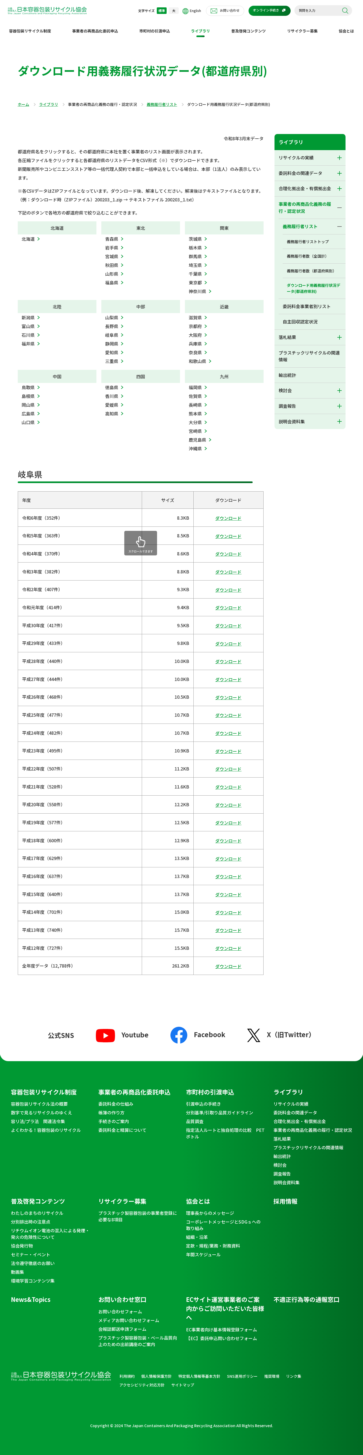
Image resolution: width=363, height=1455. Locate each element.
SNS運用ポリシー (242, 1371)
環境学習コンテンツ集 (33, 1276)
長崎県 (195, 400)
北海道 (28, 234)
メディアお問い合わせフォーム (128, 1316)
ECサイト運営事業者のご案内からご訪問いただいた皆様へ (225, 1303)
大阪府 (195, 330)
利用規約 (127, 1371)
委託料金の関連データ (300, 168)
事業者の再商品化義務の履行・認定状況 (305, 203)
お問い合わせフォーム (120, 1307)
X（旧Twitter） (281, 1030)
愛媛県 (111, 400)
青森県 (111, 234)
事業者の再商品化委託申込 (95, 26)
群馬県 (195, 252)
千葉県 (195, 269)
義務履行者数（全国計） (308, 251)
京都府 (195, 322)
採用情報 (285, 1196)
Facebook (197, 1029)
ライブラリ (200, 26)
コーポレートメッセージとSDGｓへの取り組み (223, 1220)
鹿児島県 (197, 435)
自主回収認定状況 (300, 317)
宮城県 (111, 252)
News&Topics (31, 1294)
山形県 (111, 269)
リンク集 (293, 1371)
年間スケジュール (203, 1250)
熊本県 (195, 409)
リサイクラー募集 (302, 26)
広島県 (28, 409)
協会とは (346, 26)
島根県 (28, 391)
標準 (161, 10)
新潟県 (28, 313)
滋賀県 (195, 313)
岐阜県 (111, 330)
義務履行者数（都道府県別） (312, 266)
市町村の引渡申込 (154, 26)
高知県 (111, 409)
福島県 (111, 278)
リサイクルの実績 (296, 153)
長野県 (111, 322)
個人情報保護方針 (156, 1371)
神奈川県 (197, 287)
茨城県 (195, 234)
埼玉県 (195, 260)
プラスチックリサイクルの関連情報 (309, 352)
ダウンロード (228, 513)
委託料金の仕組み (115, 1099)
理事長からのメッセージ (210, 1208)
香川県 (111, 391)
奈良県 (195, 348)
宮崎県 (195, 426)
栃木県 (195, 243)
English (191, 11)
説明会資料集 (292, 417)
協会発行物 (22, 1241)
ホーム (23, 100)
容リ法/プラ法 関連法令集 (38, 1117)
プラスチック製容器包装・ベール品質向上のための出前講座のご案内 (137, 1336)
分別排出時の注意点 (30, 1217)
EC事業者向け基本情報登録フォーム (221, 1325)
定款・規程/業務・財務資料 (213, 1241)
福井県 (28, 339)
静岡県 (111, 339)
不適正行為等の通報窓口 (306, 1294)
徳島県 (111, 383)
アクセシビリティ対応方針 (142, 1380)
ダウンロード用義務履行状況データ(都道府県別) (313, 284)
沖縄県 (195, 444)
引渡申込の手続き (203, 1099)
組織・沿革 (197, 1232)
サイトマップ (182, 1380)
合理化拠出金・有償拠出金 (305, 184)
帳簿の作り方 (111, 1108)
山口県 (28, 418)
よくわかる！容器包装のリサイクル (46, 1125)
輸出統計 (287, 370)
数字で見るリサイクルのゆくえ (41, 1108)
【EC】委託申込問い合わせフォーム (221, 1334)
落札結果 (287, 332)
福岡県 (195, 383)
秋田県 (111, 260)
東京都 (195, 278)
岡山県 (28, 400)
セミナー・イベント (30, 1250)
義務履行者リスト (162, 100)
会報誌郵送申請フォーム (122, 1324)
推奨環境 (271, 1371)
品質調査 (194, 1117)
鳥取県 (28, 383)
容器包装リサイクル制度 (30, 26)
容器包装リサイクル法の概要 (39, 1099)
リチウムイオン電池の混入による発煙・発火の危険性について (50, 1229)
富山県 (28, 322)
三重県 (111, 356)
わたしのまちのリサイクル (37, 1208)
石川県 (28, 330)
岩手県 (111, 243)
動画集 (17, 1267)
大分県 (195, 418)
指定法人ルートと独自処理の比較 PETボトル (225, 1128)
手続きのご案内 (113, 1117)
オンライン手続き (266, 10)
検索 (345, 10)
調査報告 (287, 401)
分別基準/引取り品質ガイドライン (219, 1108)
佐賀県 (195, 391)
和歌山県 (197, 356)
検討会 (285, 386)
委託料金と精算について (122, 1125)
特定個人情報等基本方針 (199, 1371)
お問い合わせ (230, 10)
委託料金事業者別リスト (307, 302)
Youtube (122, 1030)
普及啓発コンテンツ (248, 26)
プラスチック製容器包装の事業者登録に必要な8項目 (137, 1211)
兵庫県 (195, 339)
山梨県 (111, 313)
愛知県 (111, 348)
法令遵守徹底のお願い (33, 1258)
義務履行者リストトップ (308, 237)
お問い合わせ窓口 (122, 1294)
